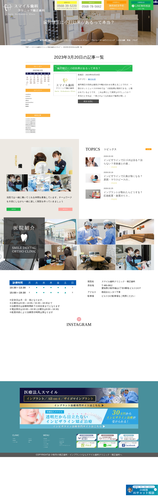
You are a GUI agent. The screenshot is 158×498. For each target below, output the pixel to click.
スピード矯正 (49, 478)
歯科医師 (21, 234)
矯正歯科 (29, 113)
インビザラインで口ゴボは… (37, 127)
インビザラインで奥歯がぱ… (37, 142)
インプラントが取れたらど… (37, 133)
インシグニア (65, 472)
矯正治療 (47, 468)
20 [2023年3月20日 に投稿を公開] (27, 81)
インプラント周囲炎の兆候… (37, 151)
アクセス (32, 468)
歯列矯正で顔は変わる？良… (37, 139)
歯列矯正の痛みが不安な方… (37, 148)
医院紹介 (16, 472)
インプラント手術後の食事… (37, 154)
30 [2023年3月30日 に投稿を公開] (38, 83)
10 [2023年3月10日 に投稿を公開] (41, 77)
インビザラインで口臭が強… (37, 130)
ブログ (134, 40)
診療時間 (32, 472)
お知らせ (29, 104)
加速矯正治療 (65, 475)
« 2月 (28, 85)
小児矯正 (63, 478)
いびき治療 (121, 40)
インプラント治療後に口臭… (37, 136)
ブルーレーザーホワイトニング (103, 40)
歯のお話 (29, 110)
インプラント (31, 98)
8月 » (48, 85)
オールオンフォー (32, 101)
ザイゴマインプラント (34, 107)
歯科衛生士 (57, 234)
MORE (145, 172)
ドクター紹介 (18, 475)
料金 (128, 40)
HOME (23, 40)
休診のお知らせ (31, 145)
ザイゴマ (47, 475)
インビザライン (31, 95)
